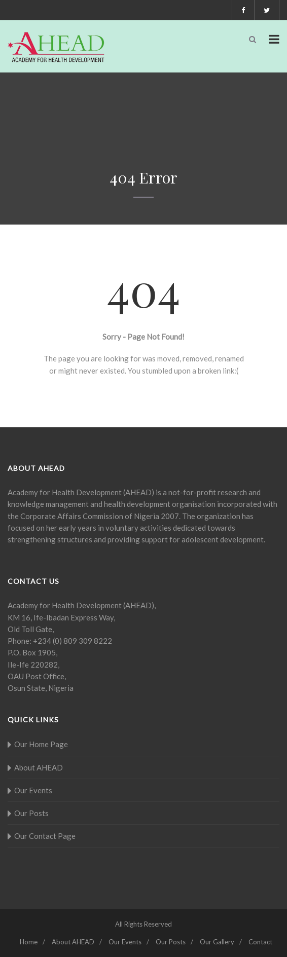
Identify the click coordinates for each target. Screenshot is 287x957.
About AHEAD (38, 767)
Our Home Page (41, 744)
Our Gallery (217, 942)
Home (29, 942)
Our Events (33, 790)
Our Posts (31, 813)
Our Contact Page (45, 835)
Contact (260, 942)
